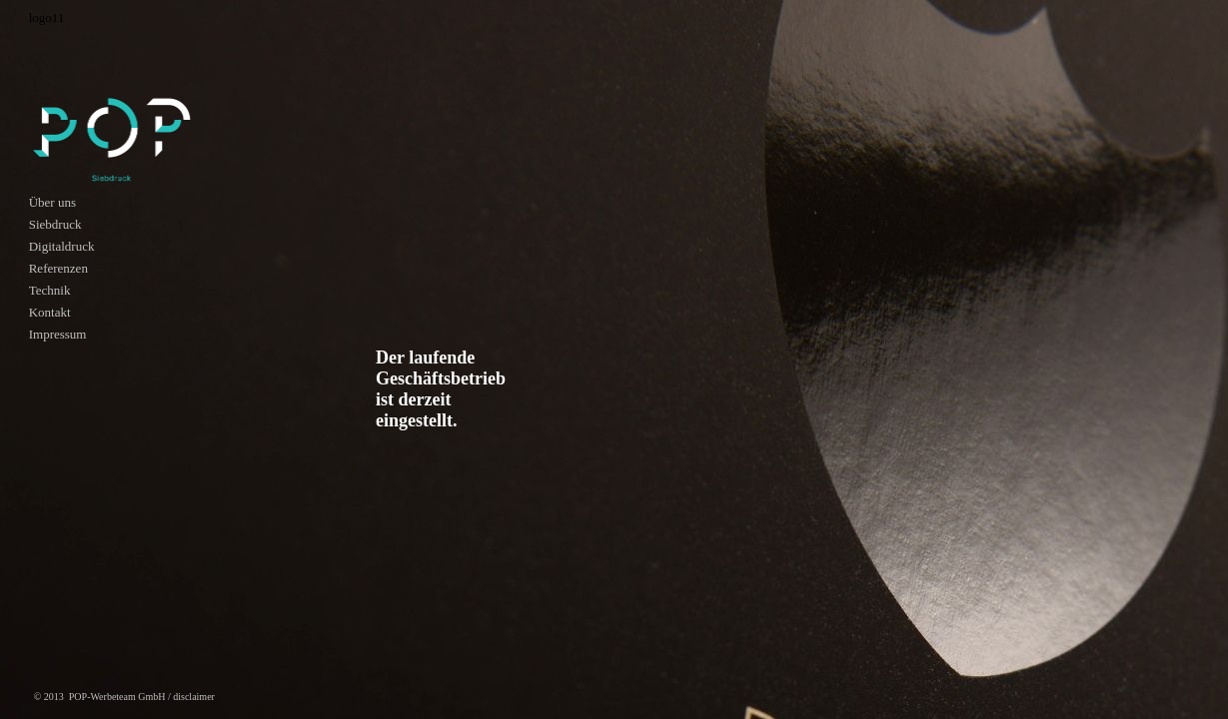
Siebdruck (55, 224)
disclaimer (194, 696)
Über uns (52, 202)
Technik (50, 290)
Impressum (58, 334)
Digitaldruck (62, 246)
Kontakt (50, 312)
